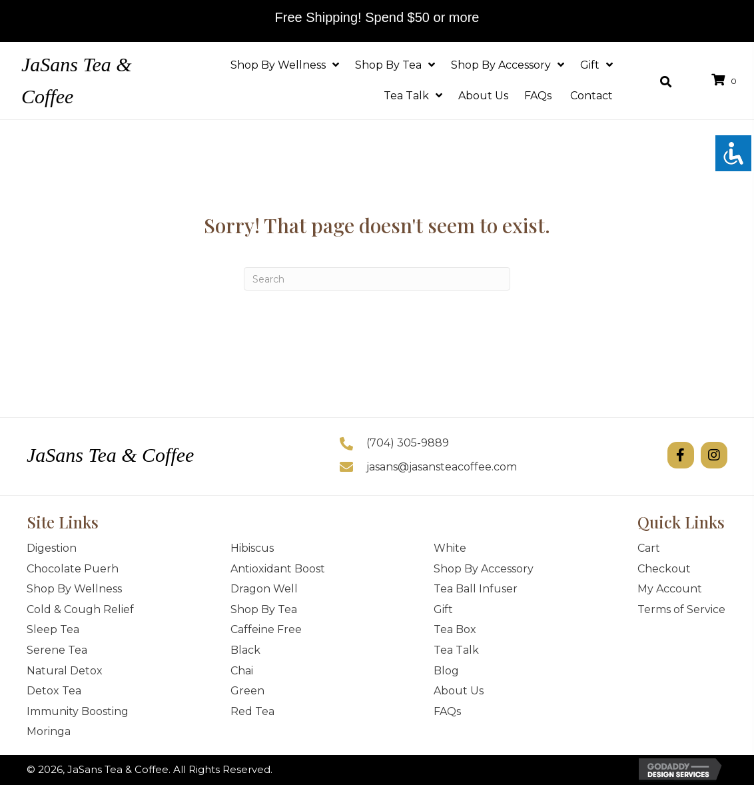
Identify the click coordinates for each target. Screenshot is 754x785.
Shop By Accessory (484, 568)
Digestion (52, 548)
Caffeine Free (266, 629)
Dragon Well (264, 588)
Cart (648, 548)
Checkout (664, 568)
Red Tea (252, 711)
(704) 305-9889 (407, 442)
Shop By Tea (263, 609)
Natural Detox (65, 670)
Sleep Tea (53, 629)
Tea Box (455, 629)
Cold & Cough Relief (80, 609)
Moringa (49, 731)
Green (247, 690)
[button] (680, 455)
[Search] (377, 279)
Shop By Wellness (74, 588)
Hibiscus (252, 548)
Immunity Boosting (78, 711)
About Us (459, 690)
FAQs (449, 711)
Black (245, 650)
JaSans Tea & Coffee (110, 455)
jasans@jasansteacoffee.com (441, 466)
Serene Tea (57, 650)
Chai (241, 670)
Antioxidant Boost (277, 568)
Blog (446, 670)
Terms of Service (681, 609)
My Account (669, 588)
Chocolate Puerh (73, 568)
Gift (443, 609)
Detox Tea (54, 690)
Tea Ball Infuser (476, 588)
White (450, 548)
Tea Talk (456, 650)
